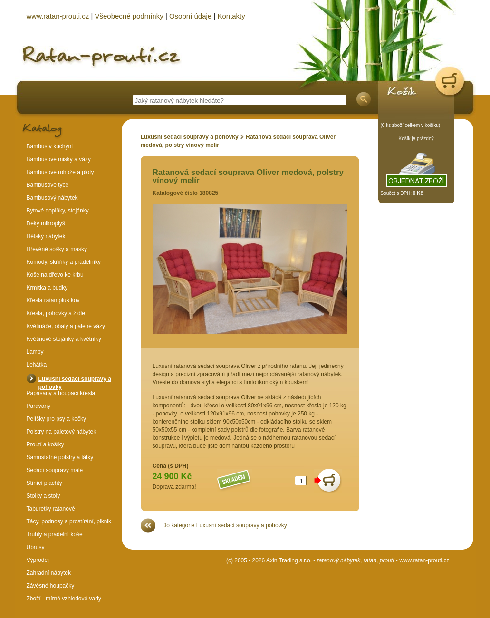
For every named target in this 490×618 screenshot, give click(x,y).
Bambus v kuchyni (50, 146)
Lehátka (37, 364)
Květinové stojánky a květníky (64, 339)
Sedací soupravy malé (55, 470)
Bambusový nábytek (52, 197)
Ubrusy (36, 547)
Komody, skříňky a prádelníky (64, 262)
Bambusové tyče (48, 185)
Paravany (39, 406)
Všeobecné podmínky (129, 16)
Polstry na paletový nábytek (61, 431)
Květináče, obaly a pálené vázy (66, 326)
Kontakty (231, 16)
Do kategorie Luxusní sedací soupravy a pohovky (225, 525)
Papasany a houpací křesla (61, 393)
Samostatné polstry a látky (60, 457)
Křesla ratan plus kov (53, 300)
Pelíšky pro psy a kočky (56, 418)
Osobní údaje (190, 16)
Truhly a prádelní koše (55, 534)
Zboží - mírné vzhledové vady (64, 598)
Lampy (35, 351)
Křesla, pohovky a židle (56, 313)
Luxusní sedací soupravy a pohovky (190, 137)
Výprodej (38, 560)
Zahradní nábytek (49, 573)
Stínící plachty (44, 483)
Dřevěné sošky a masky (57, 249)
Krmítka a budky (47, 287)
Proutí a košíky (45, 444)
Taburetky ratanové (51, 508)
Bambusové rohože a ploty (60, 172)
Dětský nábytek (46, 236)
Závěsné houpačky (51, 585)
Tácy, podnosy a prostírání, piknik (69, 521)
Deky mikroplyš (46, 223)
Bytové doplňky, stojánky (58, 210)
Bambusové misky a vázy (59, 159)
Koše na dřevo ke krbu (55, 274)
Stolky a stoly (43, 495)
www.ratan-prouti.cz (424, 560)
